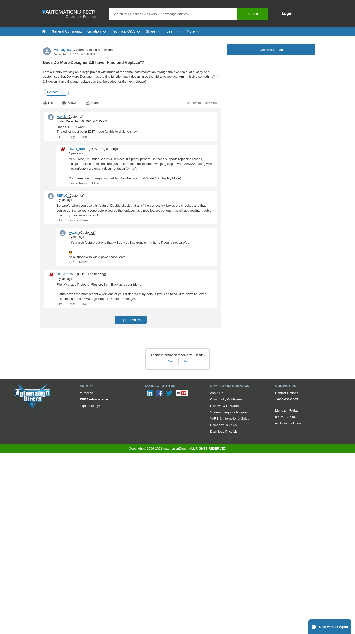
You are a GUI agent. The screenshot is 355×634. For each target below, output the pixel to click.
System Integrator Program (229, 412)
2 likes (84, 137)
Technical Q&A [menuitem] (126, 31)
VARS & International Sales (229, 418)
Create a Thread (271, 50)
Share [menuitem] (153, 31)
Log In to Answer (131, 320)
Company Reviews (223, 425)
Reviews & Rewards (224, 406)
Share (92, 103)
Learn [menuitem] (174, 31)
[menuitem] (44, 31)
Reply (71, 137)
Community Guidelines (226, 399)
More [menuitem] (193, 31)
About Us (216, 393)
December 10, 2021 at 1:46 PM (74, 54)
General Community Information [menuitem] (79, 31)
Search (253, 14)
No (185, 361)
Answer (70, 103)
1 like (95, 183)
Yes (170, 361)
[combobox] (188, 14)
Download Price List (224, 431)
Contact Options (286, 393)
